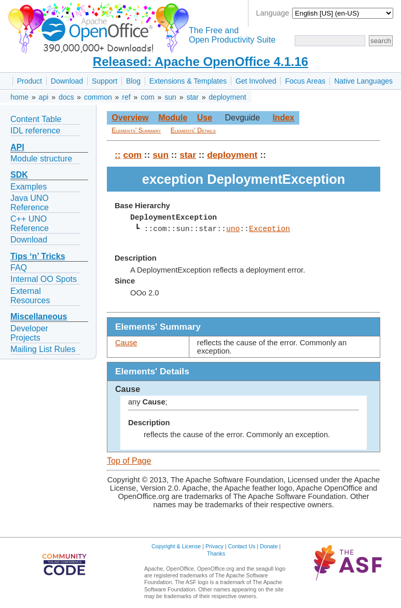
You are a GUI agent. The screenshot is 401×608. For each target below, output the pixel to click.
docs (66, 97)
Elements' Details (193, 130)
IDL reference (35, 130)
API (17, 147)
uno (233, 229)
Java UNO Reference (29, 203)
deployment (227, 97)
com (147, 97)
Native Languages (363, 81)
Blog (133, 81)
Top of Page (129, 460)
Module (172, 117)
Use (204, 117)
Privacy (214, 546)
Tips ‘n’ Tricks (37, 256)
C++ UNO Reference (29, 223)
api (44, 97)
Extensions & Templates (188, 81)
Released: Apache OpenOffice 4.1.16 (200, 62)
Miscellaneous (38, 316)
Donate (269, 546)
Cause (126, 343)
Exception (269, 229)
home (19, 97)
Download (67, 81)
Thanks (216, 553)
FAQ (18, 267)
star (192, 97)
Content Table (35, 119)
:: (118, 155)
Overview (130, 117)
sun (170, 97)
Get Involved (256, 81)
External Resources (30, 296)
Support (104, 81)
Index (283, 117)
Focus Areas (305, 81)
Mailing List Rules (42, 349)
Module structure (41, 158)
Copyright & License (176, 546)
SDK (19, 174)
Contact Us (242, 546)
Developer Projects (29, 333)
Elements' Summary (136, 130)
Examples (28, 186)
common (98, 97)
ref (126, 97)
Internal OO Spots (43, 279)
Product (29, 81)
